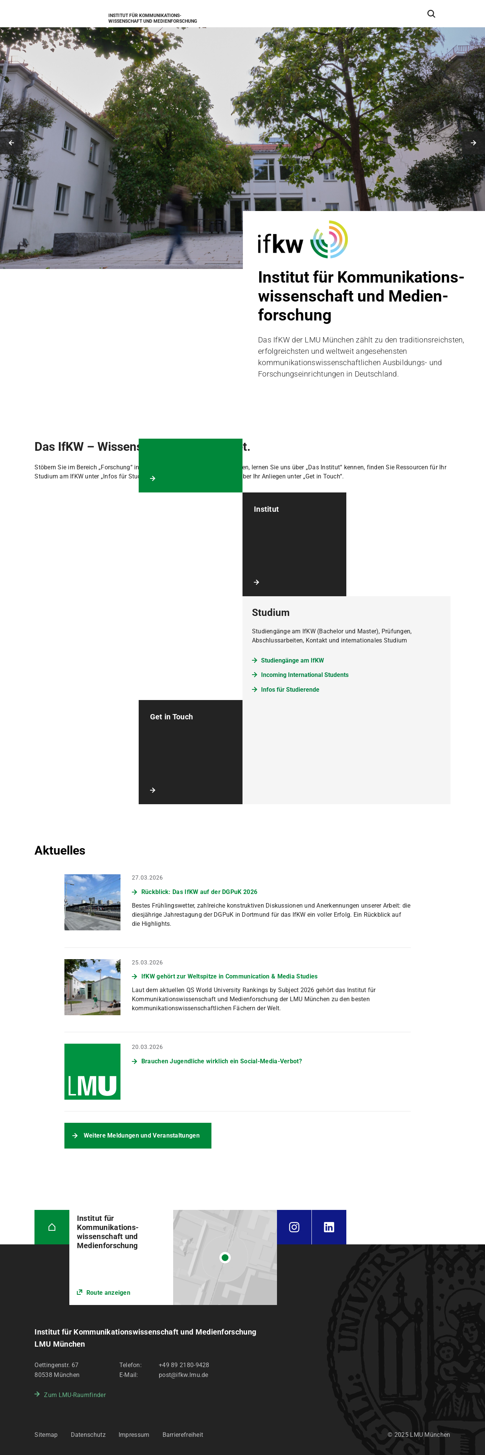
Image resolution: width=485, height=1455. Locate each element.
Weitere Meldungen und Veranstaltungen (142, 1135)
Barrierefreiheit (183, 1434)
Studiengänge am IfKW (292, 660)
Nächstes (473, 142)
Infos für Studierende (290, 689)
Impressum (134, 1434)
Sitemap (46, 1434)
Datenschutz (88, 1434)
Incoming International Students (305, 674)
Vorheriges (11, 142)
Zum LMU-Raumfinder (74, 1395)
